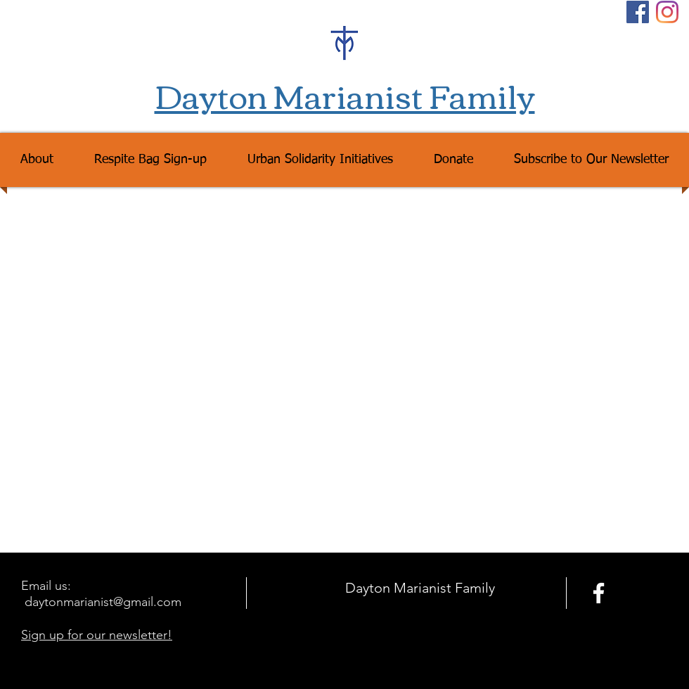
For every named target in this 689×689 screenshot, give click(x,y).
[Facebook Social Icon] (637, 12)
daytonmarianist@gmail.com (103, 602)
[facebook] (598, 593)
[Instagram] (667, 12)
